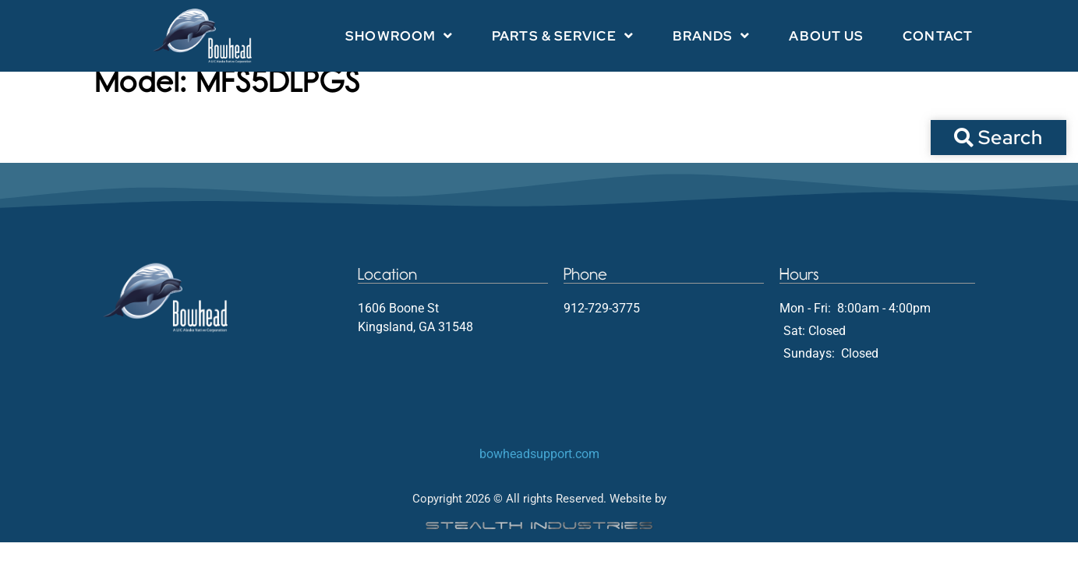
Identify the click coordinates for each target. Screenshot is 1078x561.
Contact (938, 35)
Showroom (399, 35)
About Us (826, 35)
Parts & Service (563, 35)
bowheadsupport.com (539, 469)
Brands (712, 35)
